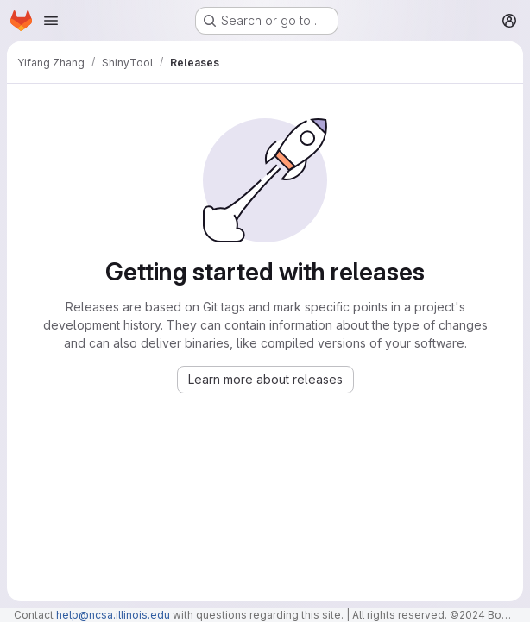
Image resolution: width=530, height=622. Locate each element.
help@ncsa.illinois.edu (113, 614)
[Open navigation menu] (51, 21)
